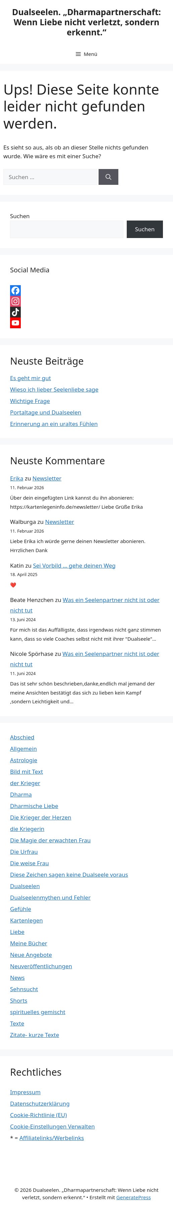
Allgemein (23, 748)
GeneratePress (133, 1197)
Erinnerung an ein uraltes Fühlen (54, 424)
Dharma (21, 794)
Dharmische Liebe (34, 806)
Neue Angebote (31, 955)
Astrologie (23, 760)
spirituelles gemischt (37, 1012)
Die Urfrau (24, 851)
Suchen (20, 216)
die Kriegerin (27, 829)
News (17, 977)
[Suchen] (108, 177)
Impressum (25, 1092)
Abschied (22, 737)
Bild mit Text (26, 771)
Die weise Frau (29, 863)
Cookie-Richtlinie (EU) (38, 1115)
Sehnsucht (24, 989)
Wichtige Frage (30, 401)
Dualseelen (25, 886)
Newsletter (47, 478)
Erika (16, 478)
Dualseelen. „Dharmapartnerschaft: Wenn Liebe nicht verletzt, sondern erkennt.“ (86, 22)
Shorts (18, 1000)
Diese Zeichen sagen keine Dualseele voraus (69, 874)
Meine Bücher (28, 943)
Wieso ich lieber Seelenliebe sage (54, 389)
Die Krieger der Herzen (40, 817)
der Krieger (25, 783)
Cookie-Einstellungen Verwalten (52, 1126)
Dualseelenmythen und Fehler (50, 897)
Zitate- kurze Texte (34, 1035)
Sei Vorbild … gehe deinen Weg (74, 565)
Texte (17, 1023)
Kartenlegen (26, 920)
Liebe (17, 932)
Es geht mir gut (30, 378)
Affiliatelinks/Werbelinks (51, 1138)
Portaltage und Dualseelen (45, 412)
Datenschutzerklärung (40, 1103)
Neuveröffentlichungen (41, 966)
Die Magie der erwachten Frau (50, 840)
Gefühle (20, 909)
